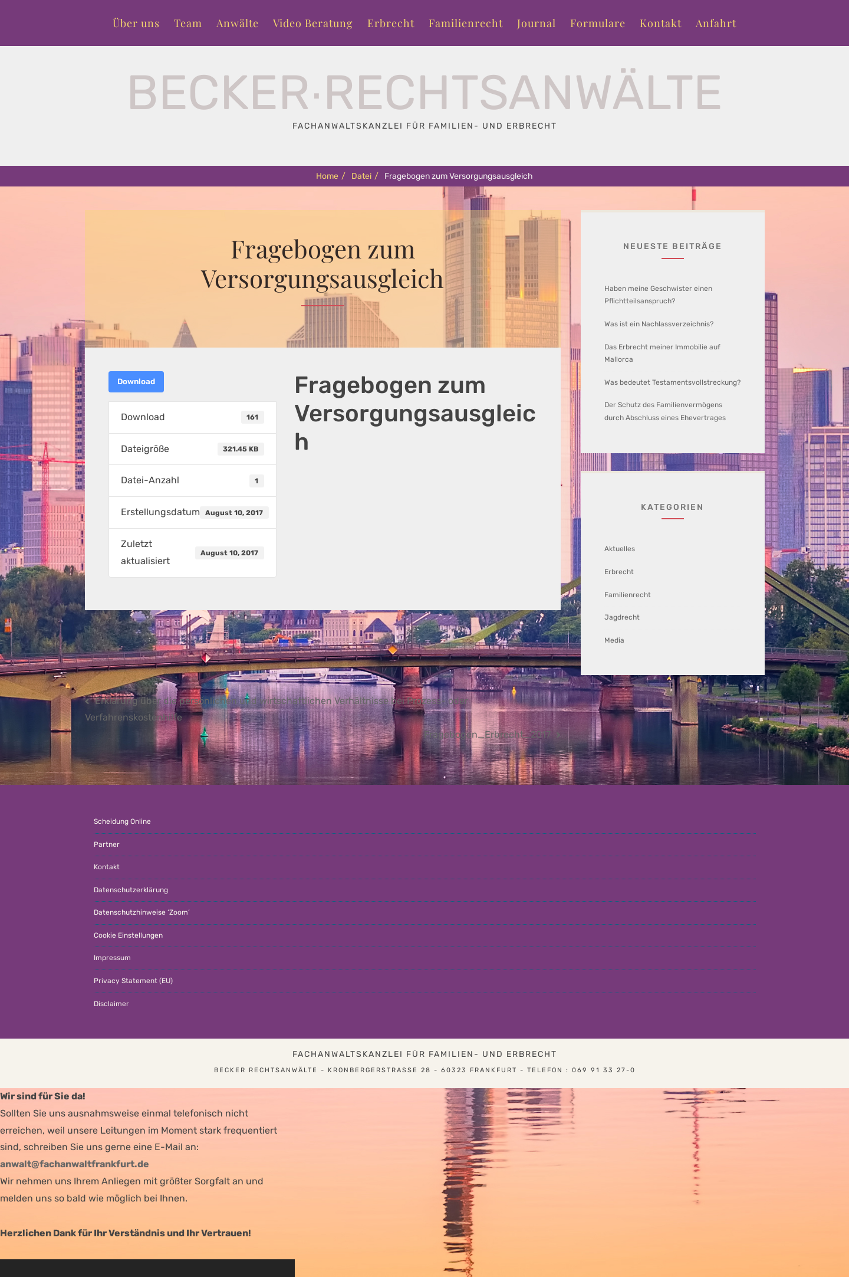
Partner (107, 844)
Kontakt (661, 23)
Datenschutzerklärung (131, 890)
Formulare (598, 23)
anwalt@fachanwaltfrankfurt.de (74, 1164)
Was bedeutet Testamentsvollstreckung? (672, 382)
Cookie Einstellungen (128, 935)
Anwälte (237, 23)
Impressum (112, 958)
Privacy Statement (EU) (133, 981)
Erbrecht (390, 23)
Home (330, 176)
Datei (365, 176)
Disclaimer (111, 1004)
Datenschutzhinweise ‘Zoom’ (142, 912)
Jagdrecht (622, 617)
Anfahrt (716, 23)
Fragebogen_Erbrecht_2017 (487, 734)
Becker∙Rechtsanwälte (424, 93)
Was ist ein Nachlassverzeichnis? (658, 324)
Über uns (136, 23)
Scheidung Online (122, 821)
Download (136, 381)
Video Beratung (313, 23)
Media (614, 640)
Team (188, 23)
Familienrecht (466, 23)
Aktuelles (619, 549)
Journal (536, 23)
